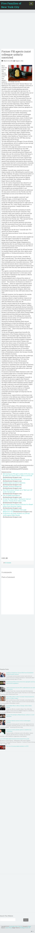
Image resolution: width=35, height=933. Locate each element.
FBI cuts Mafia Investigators (11, 495)
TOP (32, 931)
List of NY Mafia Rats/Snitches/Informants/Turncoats (14, 739)
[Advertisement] (17, 31)
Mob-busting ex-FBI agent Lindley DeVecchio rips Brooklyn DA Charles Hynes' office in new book (18, 474)
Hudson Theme (8, 927)
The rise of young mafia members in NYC (17, 746)
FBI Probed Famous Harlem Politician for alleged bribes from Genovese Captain (18, 505)
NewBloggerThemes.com (25, 927)
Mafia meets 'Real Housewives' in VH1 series (16, 479)
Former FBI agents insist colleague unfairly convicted (16, 54)
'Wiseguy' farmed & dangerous (12, 486)
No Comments (8, 562)
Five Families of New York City (11, 5)
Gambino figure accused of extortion (14, 483)
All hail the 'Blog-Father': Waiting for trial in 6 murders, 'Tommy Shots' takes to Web (17, 500)
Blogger (29, 926)
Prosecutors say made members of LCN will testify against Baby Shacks (16, 514)
